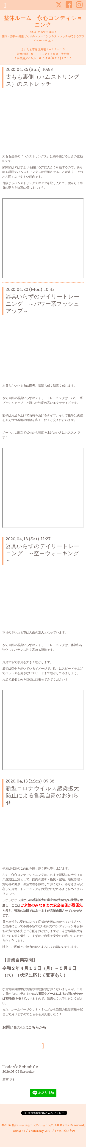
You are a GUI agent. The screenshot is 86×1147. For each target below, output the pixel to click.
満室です (8, 1080)
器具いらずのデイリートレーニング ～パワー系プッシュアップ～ (42, 304)
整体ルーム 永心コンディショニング (43, 22)
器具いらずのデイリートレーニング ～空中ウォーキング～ (42, 554)
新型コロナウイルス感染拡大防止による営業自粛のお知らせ (42, 796)
